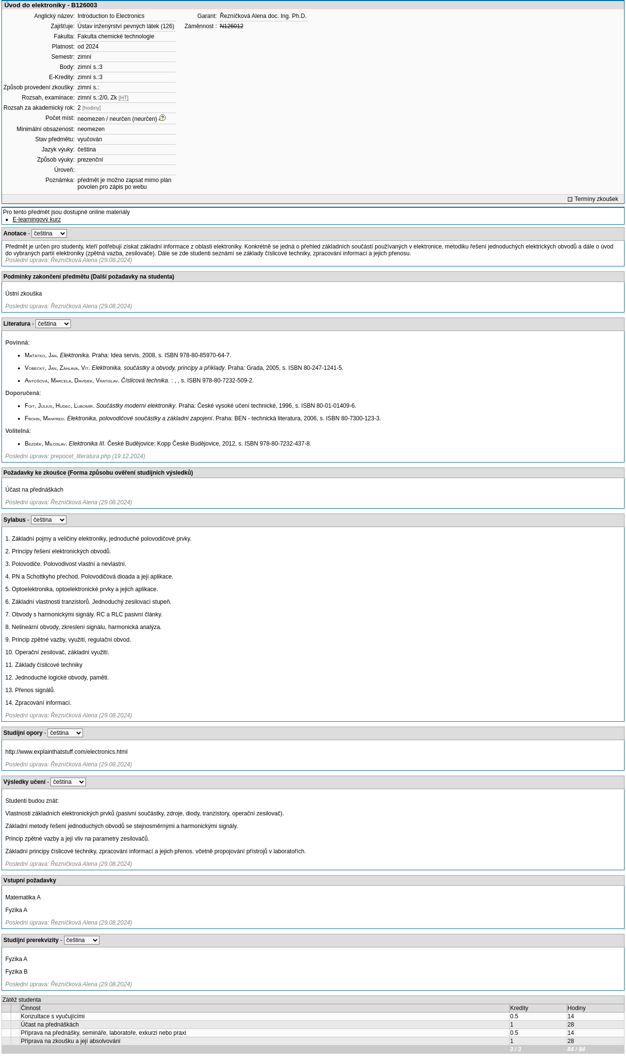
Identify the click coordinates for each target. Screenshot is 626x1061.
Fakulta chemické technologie (116, 36)
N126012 (232, 26)
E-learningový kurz (37, 219)
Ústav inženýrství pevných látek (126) (126, 26)
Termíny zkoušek (596, 199)
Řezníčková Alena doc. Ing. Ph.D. (263, 16)
